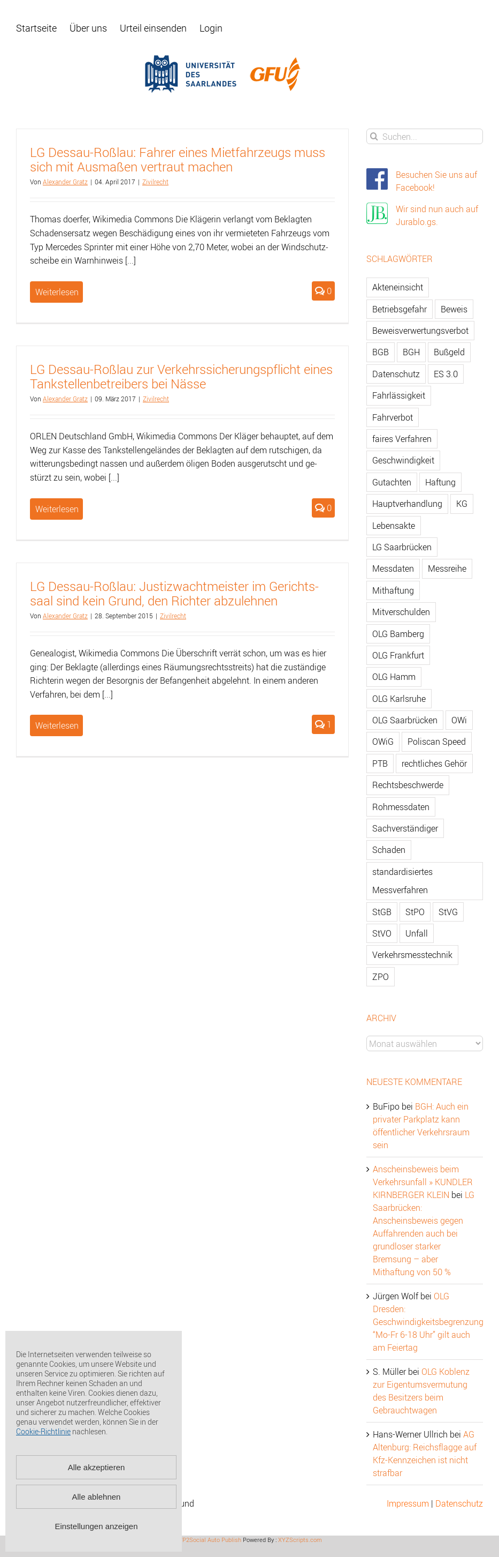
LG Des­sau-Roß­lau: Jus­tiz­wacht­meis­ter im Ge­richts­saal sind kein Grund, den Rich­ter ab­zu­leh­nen (174, 593)
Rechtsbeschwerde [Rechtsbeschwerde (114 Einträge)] (407, 785)
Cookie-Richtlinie (43, 1431)
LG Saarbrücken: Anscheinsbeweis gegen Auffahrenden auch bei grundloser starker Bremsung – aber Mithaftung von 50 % (423, 1233)
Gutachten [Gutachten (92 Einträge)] (391, 482)
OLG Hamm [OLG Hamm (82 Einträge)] (394, 677)
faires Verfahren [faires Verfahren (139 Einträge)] (402, 439)
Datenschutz (459, 1503)
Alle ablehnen (96, 1496)
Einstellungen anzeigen (96, 1526)
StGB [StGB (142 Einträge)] (381, 912)
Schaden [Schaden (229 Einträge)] (388, 850)
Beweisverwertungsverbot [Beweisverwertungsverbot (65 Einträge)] (420, 330)
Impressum (408, 1503)
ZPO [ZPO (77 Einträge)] (380, 977)
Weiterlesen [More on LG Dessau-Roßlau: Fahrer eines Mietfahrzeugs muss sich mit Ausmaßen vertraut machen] (57, 292)
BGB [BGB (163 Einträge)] (380, 352)
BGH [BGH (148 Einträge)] (411, 352)
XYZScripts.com (300, 1540)
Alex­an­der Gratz (65, 181)
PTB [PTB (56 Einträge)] (380, 763)
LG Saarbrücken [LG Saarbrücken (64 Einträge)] (402, 547)
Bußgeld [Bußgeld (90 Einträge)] (449, 352)
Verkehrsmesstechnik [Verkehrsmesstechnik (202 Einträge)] (412, 955)
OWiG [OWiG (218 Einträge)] (383, 741)
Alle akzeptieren (96, 1467)
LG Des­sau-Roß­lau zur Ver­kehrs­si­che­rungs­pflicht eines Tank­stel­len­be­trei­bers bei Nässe (181, 376)
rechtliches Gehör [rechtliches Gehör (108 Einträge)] (434, 763)
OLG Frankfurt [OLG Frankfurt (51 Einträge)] (398, 655)
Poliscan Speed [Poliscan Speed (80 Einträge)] (437, 741)
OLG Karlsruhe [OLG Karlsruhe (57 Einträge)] (399, 699)
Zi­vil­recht (155, 181)
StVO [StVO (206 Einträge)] (381, 933)
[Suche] (374, 136)
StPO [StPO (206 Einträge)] (415, 912)
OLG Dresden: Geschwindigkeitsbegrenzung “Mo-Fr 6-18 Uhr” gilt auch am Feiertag (428, 1321)
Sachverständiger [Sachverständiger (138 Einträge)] (405, 828)
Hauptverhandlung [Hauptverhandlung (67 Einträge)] (407, 504)
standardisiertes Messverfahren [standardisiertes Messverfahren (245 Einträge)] (402, 881)
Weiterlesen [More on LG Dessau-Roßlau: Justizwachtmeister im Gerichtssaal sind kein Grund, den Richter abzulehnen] (57, 725)
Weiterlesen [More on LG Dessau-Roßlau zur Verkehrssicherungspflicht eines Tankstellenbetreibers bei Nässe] (57, 509)
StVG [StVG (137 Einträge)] (448, 912)
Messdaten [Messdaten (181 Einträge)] (393, 568)
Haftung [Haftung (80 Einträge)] (440, 482)
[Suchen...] (424, 136)
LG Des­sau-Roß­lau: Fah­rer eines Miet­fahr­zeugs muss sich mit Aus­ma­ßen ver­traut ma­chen (177, 159)
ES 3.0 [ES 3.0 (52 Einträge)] (446, 374)
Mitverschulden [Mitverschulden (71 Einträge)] (401, 612)
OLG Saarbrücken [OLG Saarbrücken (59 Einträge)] (404, 720)
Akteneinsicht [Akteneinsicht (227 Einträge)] (397, 287)
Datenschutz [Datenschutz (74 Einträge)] (396, 374)
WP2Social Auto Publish (209, 1540)
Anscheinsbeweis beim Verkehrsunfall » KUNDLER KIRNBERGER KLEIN (423, 1182)
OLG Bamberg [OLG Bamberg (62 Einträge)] (398, 634)
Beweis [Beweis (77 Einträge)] (454, 309)
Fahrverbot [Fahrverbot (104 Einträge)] (392, 417)
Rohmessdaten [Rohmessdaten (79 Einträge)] (400, 807)
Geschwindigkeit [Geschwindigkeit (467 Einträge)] (403, 460)
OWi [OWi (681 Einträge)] (459, 720)
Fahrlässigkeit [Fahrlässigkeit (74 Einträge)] (398, 395)
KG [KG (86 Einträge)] (461, 504)
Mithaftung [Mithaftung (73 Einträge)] (393, 590)
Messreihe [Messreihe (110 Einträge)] (447, 568)
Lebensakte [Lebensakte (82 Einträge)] (393, 526)
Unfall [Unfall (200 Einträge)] (416, 933)
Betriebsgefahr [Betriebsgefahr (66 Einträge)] (399, 309)
